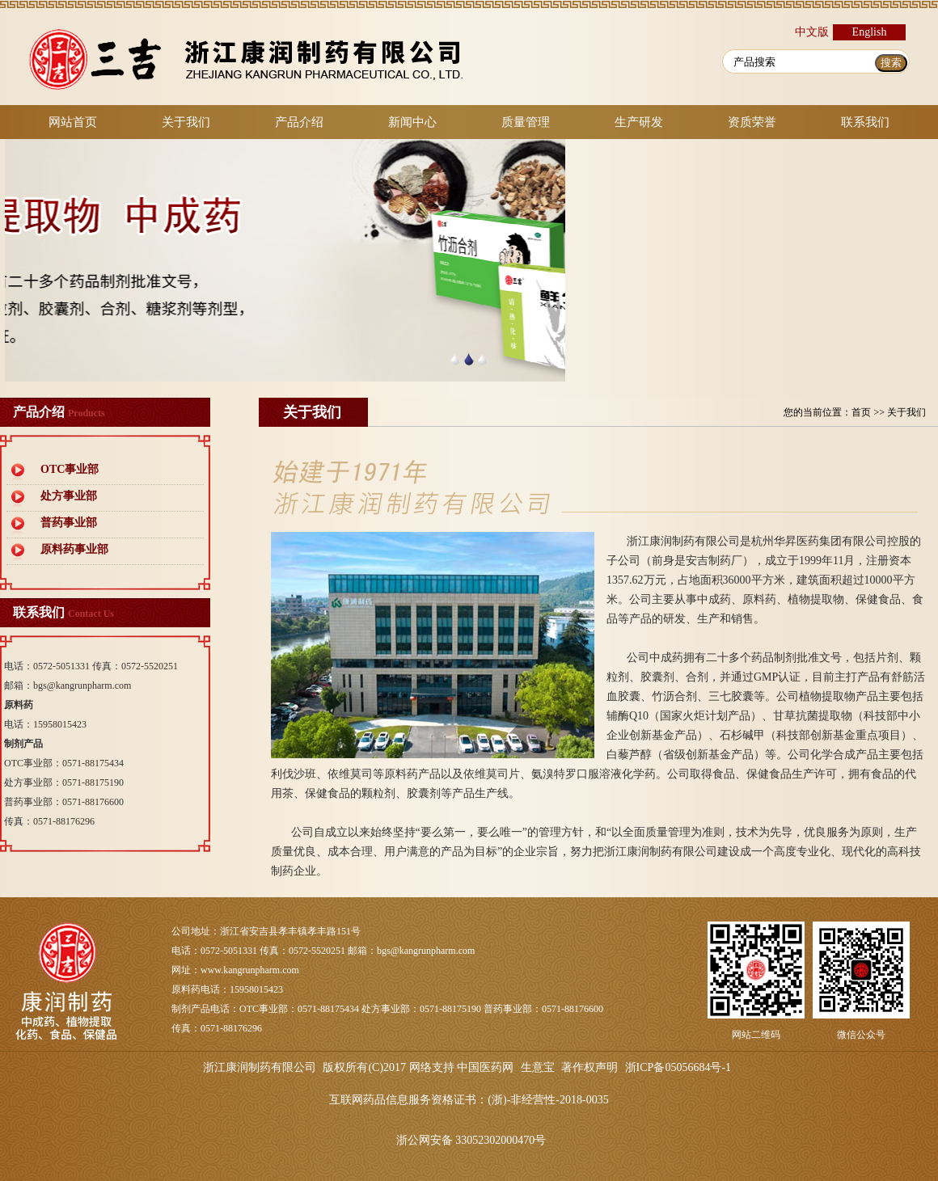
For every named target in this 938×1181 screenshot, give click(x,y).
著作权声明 (589, 1067)
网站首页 (73, 122)
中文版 (812, 32)
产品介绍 (299, 122)
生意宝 (538, 1067)
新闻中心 (412, 122)
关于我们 (186, 122)
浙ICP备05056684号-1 (678, 1067)
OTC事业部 (69, 469)
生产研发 (639, 122)
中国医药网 (485, 1067)
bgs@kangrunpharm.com (82, 685)
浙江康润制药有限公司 (259, 1067)
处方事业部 (68, 496)
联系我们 (865, 122)
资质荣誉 (752, 122)
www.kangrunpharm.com (250, 970)
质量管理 (525, 122)
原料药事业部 (74, 549)
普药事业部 (68, 523)
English (869, 32)
